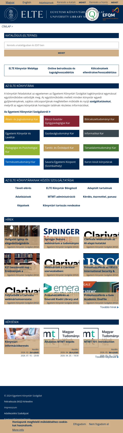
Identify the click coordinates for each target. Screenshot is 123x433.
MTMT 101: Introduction (99, 341)
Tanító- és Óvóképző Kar (59, 147)
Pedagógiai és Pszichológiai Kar (21, 149)
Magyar (10, 2)
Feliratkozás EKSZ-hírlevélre (18, 401)
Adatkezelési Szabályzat (16, 413)
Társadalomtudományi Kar (100, 147)
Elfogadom (79, 425)
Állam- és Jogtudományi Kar (21, 119)
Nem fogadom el (99, 425)
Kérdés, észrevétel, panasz (99, 196)
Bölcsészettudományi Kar (100, 119)
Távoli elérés (23, 188)
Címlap (6, 26)
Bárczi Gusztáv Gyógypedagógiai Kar (57, 121)
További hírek (109, 307)
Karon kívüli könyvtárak (98, 162)
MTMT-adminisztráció (61, 196)
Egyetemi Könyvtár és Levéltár (18, 135)
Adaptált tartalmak (99, 188)
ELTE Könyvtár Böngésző (61, 188)
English (27, 2)
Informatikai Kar (94, 133)
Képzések (23, 205)
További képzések (107, 357)
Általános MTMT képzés (59, 341)
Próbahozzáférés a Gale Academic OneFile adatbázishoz (99, 299)
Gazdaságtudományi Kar (59, 133)
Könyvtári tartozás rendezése (61, 205)
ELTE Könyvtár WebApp (23, 68)
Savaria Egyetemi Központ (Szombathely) (60, 164)
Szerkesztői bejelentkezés (17, 419)
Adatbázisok (46, 2)
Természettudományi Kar (20, 162)
